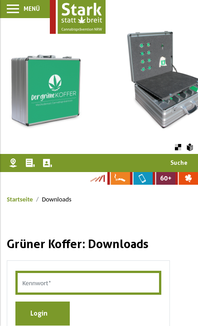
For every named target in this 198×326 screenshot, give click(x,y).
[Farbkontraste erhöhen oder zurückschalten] (178, 146)
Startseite (20, 199)
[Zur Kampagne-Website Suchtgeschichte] (97, 178)
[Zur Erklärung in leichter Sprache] (190, 146)
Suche (179, 162)
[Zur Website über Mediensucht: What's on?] (141, 178)
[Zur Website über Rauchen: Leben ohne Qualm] (118, 178)
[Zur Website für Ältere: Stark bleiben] (164, 178)
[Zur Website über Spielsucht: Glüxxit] (186, 178)
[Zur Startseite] (78, 17)
